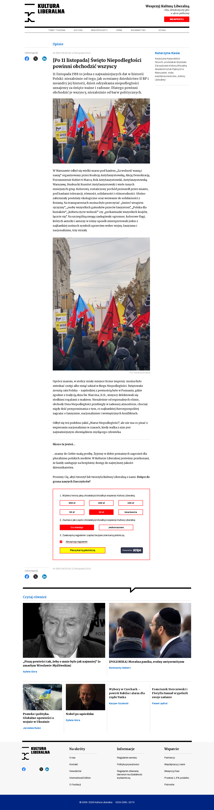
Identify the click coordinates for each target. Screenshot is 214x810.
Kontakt (73, 764)
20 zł (101, 512)
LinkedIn (44, 59)
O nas (72, 757)
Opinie (119, 31)
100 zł (130, 503)
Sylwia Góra (30, 672)
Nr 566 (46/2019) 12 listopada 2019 (72, 53)
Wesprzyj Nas (171, 771)
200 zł (101, 503)
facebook (24, 769)
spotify (53, 769)
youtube (30, 769)
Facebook (27, 59)
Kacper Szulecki (118, 704)
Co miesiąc (77, 527)
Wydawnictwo (138, 31)
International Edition (80, 778)
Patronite (169, 784)
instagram (35, 769)
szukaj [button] (162, 31)
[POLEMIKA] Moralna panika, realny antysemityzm (146, 662)
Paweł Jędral (159, 704)
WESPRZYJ (177, 19)
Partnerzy (169, 757)
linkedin (47, 769)
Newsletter (75, 771)
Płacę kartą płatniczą (82, 550)
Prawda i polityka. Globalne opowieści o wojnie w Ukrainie (42, 718)
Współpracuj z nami (174, 764)
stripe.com (132, 551)
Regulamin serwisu (127, 757)
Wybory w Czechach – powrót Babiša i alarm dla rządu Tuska (127, 693)
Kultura (78, 31)
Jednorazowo (116, 527)
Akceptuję (76, 542)
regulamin (82, 542)
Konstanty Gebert (120, 668)
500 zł (72, 503)
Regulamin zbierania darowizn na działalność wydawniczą (129, 774)
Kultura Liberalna (45, 13)
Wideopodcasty (99, 31)
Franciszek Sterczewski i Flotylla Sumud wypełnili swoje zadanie (170, 693)
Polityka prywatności (128, 764)
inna (131, 512)
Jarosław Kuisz (32, 728)
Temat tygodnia (56, 31)
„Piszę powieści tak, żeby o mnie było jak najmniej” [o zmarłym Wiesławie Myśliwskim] (61, 664)
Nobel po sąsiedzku (79, 714)
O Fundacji (75, 784)
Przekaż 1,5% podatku (176, 778)
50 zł (72, 512)
